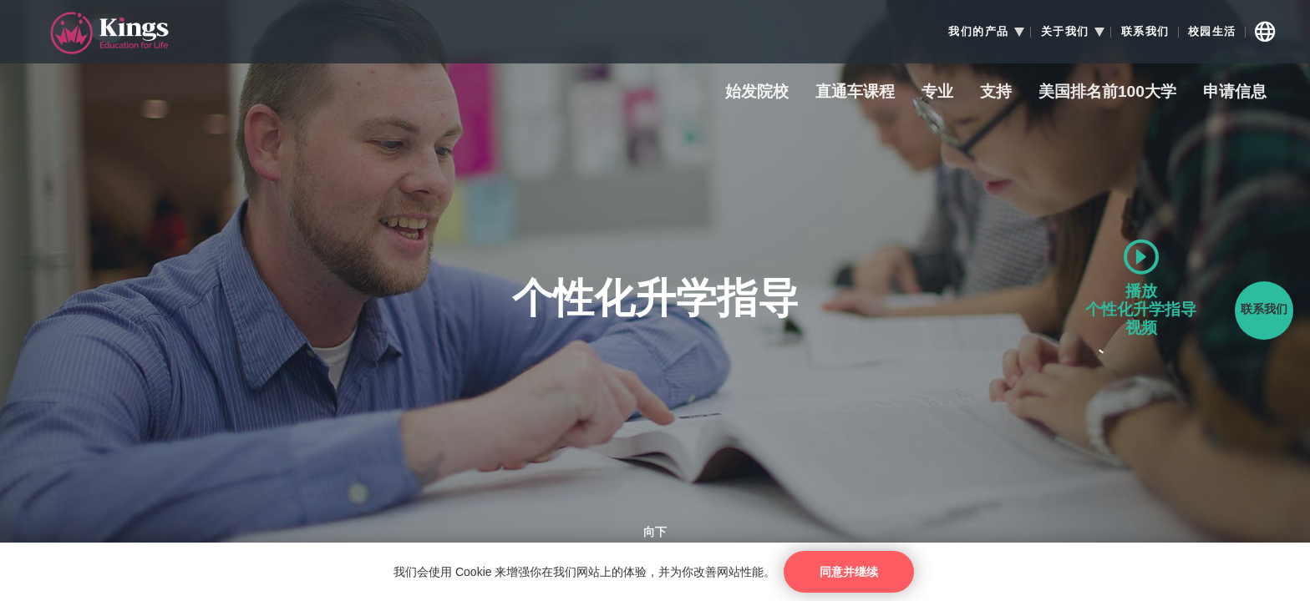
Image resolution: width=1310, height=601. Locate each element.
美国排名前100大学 (1107, 92)
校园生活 (1212, 32)
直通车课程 (855, 92)
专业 (937, 92)
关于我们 (1065, 32)
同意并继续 (849, 571)
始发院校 (757, 92)
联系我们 (1145, 32)
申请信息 (1235, 92)
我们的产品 (978, 32)
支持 (996, 92)
